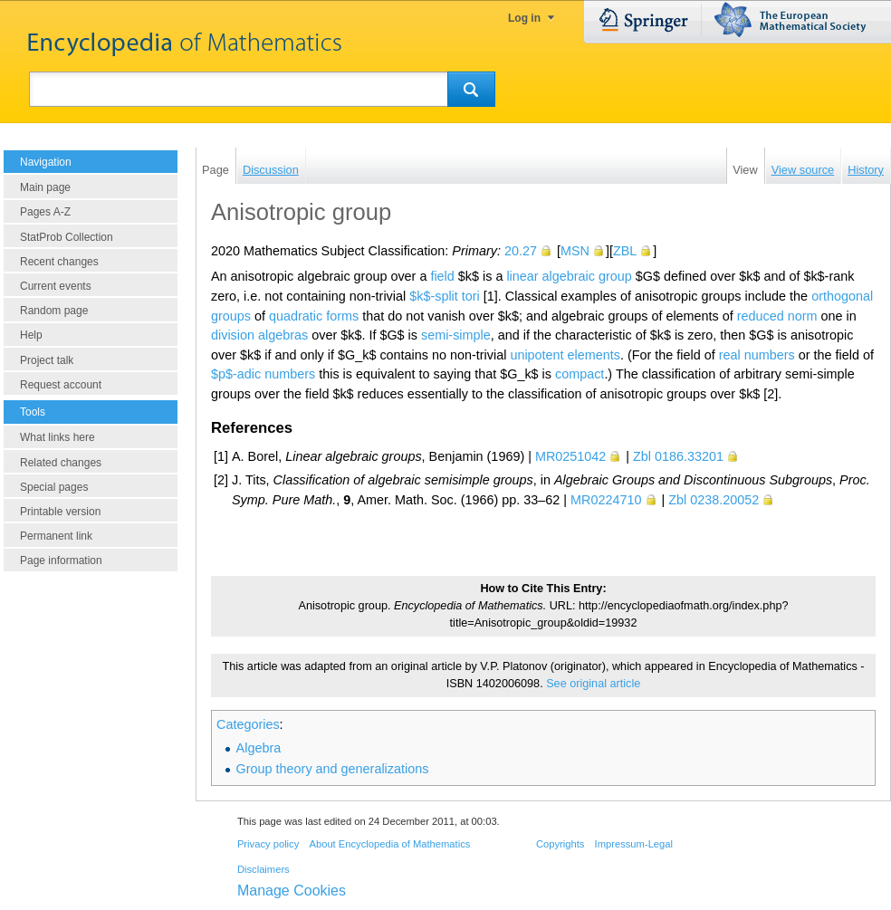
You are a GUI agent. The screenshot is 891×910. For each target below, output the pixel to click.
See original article (593, 683)
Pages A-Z (45, 212)
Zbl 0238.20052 (713, 500)
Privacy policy (268, 843)
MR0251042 (570, 456)
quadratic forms (314, 316)
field (442, 276)
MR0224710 (605, 500)
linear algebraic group (568, 276)
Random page (54, 310)
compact (579, 374)
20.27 (520, 251)
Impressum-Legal (634, 843)
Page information (61, 560)
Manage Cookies (291, 890)
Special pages (54, 487)
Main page (45, 187)
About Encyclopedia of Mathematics (389, 843)
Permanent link (56, 536)
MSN (574, 251)
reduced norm (777, 316)
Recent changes (59, 261)
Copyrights (560, 843)
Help (31, 335)
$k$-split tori (444, 296)
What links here (57, 437)
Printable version (60, 511)
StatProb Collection (66, 237)
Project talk (46, 360)
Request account (60, 384)
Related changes (60, 462)
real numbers (757, 355)
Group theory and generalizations (332, 769)
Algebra (259, 748)
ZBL (625, 251)
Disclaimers (263, 869)
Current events (55, 286)
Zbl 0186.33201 (678, 456)
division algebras (259, 335)
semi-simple (456, 335)
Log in (524, 18)
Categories (248, 724)
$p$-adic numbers (263, 374)
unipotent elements (565, 355)
